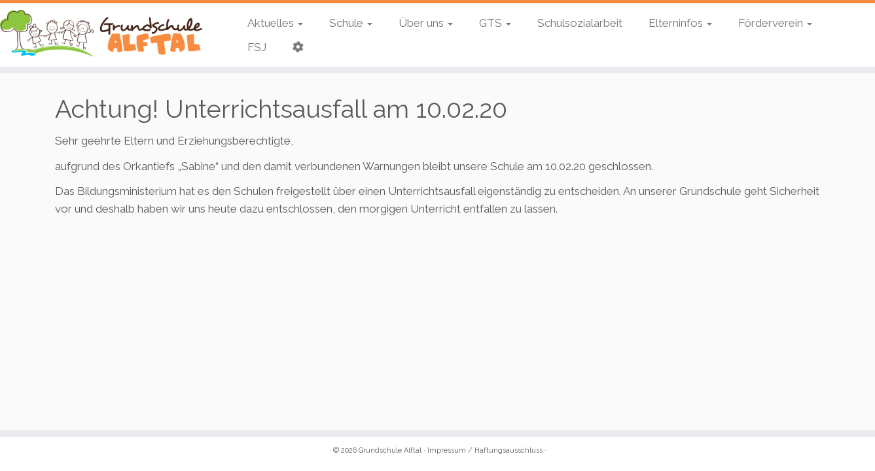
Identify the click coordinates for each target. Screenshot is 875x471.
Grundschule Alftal (390, 450)
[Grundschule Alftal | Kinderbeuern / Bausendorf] (101, 33)
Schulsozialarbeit (579, 22)
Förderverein (775, 22)
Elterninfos (680, 22)
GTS (495, 22)
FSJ (256, 47)
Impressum (446, 450)
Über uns (426, 22)
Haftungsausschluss (508, 450)
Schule (350, 22)
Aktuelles (275, 22)
